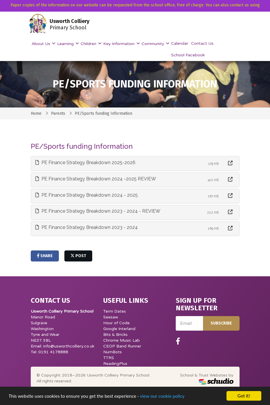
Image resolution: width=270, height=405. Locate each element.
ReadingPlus (115, 363)
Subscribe (221, 323)
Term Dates (114, 311)
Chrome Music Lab (121, 340)
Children (89, 43)
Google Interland (119, 328)
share (45, 255)
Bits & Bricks (115, 334)
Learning (66, 43)
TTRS (108, 357)
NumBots (112, 352)
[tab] (135, 163)
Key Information (119, 43)
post (78, 255)
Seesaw (110, 317)
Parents (58, 113)
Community (153, 43)
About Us (41, 43)
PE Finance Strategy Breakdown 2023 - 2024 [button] (86, 227)
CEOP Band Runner (122, 346)
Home (36, 113)
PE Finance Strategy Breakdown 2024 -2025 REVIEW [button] (95, 179)
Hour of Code (116, 322)
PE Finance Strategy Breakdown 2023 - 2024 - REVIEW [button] (97, 211)
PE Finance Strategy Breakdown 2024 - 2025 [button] (86, 195)
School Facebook (188, 55)
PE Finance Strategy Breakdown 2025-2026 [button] (85, 162)
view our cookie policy (162, 400)
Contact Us (202, 43)
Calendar (179, 43)
